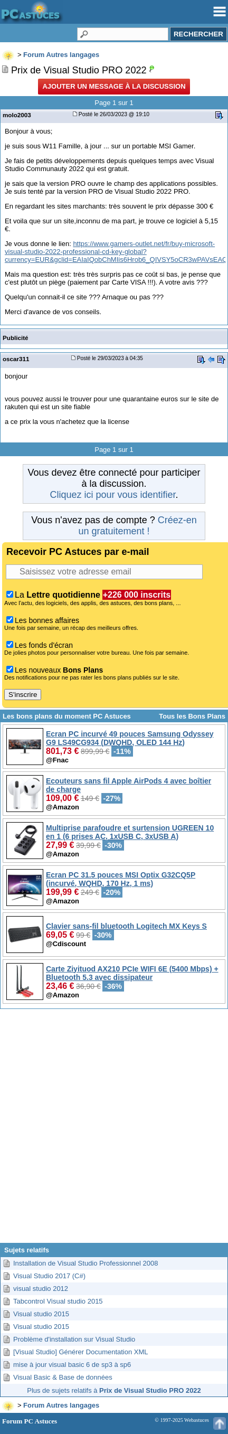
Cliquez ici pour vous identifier (112, 494)
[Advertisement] (113, 1130)
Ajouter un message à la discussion (113, 86)
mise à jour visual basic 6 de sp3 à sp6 (72, 1365)
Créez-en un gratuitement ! (137, 525)
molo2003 (17, 114)
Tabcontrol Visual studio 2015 (58, 1301)
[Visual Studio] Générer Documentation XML (80, 1352)
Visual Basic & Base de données (62, 1377)
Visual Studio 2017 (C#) (49, 1276)
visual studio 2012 (40, 1289)
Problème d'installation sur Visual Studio (74, 1339)
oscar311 (16, 358)
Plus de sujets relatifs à (114, 1390)
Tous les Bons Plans (192, 716)
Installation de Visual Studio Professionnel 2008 (85, 1263)
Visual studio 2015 (41, 1314)
